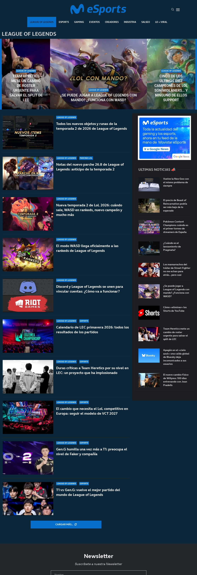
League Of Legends (41, 22)
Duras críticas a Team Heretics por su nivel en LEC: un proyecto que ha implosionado (92, 370)
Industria (130, 22)
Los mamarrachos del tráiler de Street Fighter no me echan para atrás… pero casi (176, 270)
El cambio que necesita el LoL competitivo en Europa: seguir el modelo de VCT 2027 (92, 411)
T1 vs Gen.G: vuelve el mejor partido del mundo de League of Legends (88, 492)
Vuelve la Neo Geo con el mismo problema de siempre (176, 182)
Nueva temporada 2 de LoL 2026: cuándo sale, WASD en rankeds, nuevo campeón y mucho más (89, 210)
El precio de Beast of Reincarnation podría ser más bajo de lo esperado (175, 205)
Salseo (145, 22)
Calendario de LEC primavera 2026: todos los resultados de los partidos (92, 332)
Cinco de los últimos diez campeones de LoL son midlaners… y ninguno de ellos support (171, 88)
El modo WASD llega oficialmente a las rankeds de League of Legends (87, 248)
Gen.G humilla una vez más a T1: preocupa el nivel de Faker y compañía (91, 451)
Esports (64, 22)
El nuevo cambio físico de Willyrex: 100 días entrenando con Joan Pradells (176, 380)
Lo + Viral (161, 22)
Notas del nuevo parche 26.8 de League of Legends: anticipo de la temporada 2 (90, 167)
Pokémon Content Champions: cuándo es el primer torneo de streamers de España (175, 227)
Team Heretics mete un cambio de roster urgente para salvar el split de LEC (25, 88)
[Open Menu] (178, 10)
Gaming (79, 22)
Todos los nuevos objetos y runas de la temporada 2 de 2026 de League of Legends (91, 126)
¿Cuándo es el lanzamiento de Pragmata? (172, 246)
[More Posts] (66, 524)
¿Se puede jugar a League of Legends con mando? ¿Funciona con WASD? (98, 97)
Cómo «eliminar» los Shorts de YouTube (175, 309)
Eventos (94, 22)
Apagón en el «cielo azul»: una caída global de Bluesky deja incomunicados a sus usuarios (176, 357)
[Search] (172, 9)
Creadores (112, 22)
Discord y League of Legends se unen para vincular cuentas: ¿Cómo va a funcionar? (89, 289)
